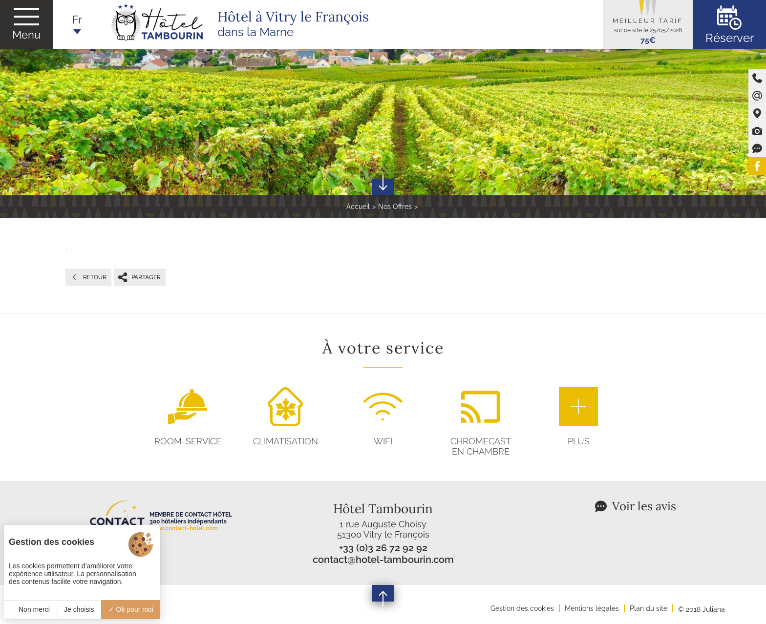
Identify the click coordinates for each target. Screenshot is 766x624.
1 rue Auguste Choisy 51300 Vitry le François (383, 529)
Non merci (30, 609)
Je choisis (79, 609)
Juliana (713, 609)
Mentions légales (592, 608)
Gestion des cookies (522, 608)
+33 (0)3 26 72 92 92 (383, 548)
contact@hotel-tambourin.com (383, 559)
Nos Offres (395, 206)
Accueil (358, 206)
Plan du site (648, 608)
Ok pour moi (130, 609)
